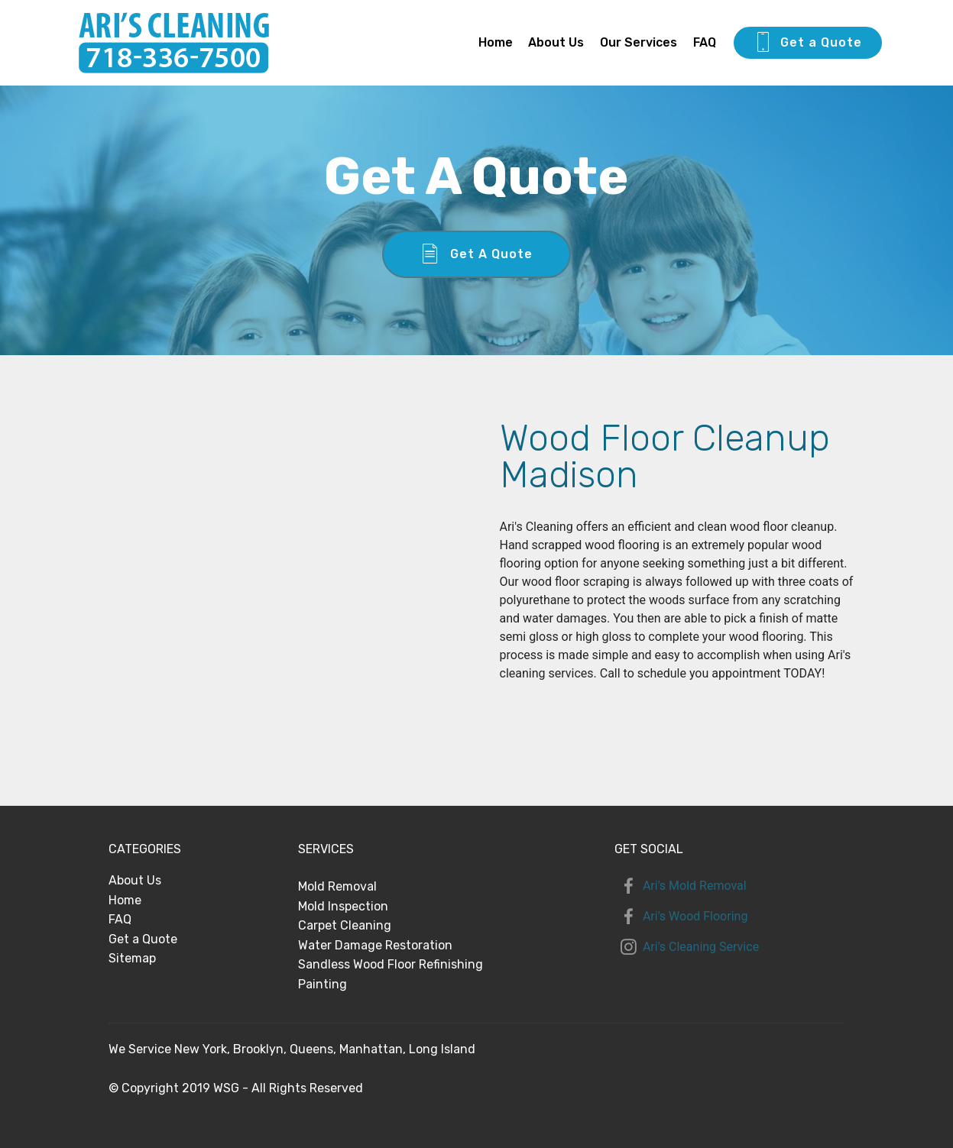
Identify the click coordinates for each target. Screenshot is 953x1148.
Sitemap (132, 958)
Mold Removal (337, 886)
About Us (556, 42)
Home (495, 42)
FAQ (704, 42)
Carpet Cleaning (344, 925)
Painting (322, 984)
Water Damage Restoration (375, 945)
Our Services (638, 42)
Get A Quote (476, 254)
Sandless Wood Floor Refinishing (390, 964)
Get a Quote (808, 43)
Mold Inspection (343, 906)
